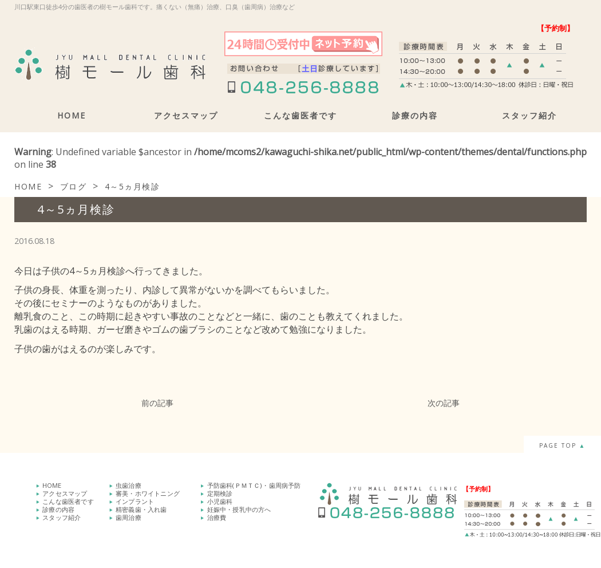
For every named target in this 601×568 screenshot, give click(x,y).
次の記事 (444, 402)
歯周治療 (128, 517)
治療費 (217, 517)
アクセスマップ (186, 115)
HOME (71, 115)
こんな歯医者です (300, 115)
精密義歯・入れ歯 (141, 509)
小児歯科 (220, 501)
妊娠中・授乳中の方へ (239, 509)
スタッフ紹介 (529, 115)
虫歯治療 (128, 485)
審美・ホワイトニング (148, 493)
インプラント (135, 501)
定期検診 (220, 493)
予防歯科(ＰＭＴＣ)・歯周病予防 (254, 485)
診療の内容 (415, 115)
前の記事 (157, 402)
